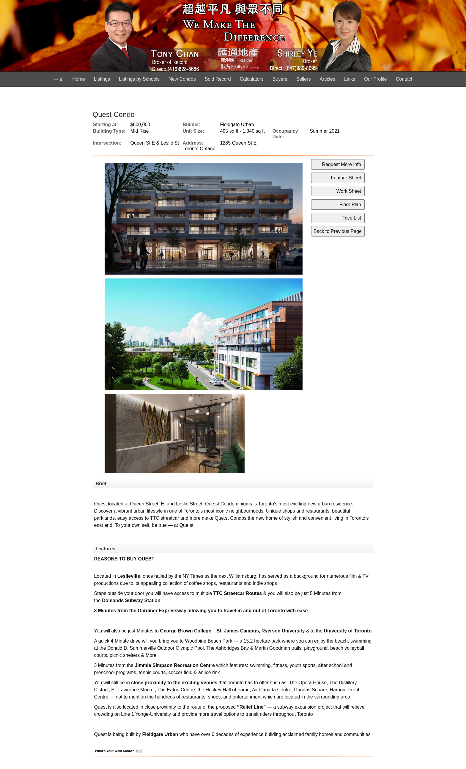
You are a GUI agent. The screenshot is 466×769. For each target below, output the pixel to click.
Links (349, 79)
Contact (404, 79)
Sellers (303, 79)
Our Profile (375, 79)
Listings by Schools (139, 79)
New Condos (182, 79)
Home (78, 79)
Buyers (280, 79)
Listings (102, 79)
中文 (58, 79)
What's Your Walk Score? (118, 751)
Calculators (252, 79)
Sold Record (218, 79)
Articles (327, 79)
